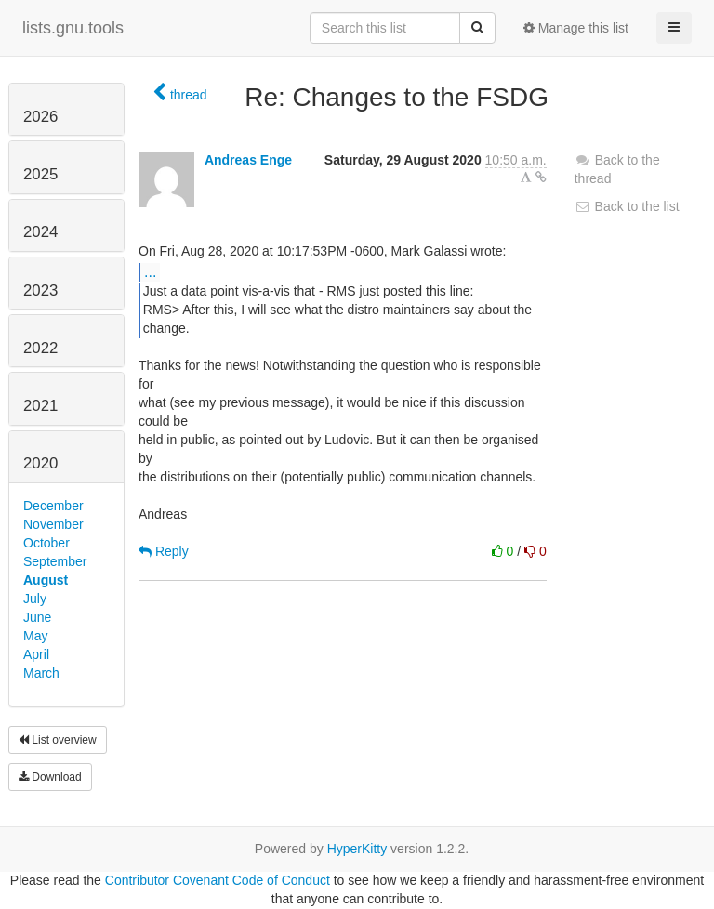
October (46, 542)
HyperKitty (357, 848)
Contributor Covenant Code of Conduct (217, 880)
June (37, 617)
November (53, 524)
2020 (40, 463)
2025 (40, 174)
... (150, 271)
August (45, 580)
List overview (58, 739)
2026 (40, 116)
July (34, 598)
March (41, 672)
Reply (164, 551)
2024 (40, 232)
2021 (40, 406)
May (35, 635)
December (53, 505)
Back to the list (627, 206)
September (54, 561)
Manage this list (575, 27)
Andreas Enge (248, 159)
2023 (40, 290)
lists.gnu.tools (73, 28)
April (36, 654)
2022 (40, 348)
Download (50, 777)
